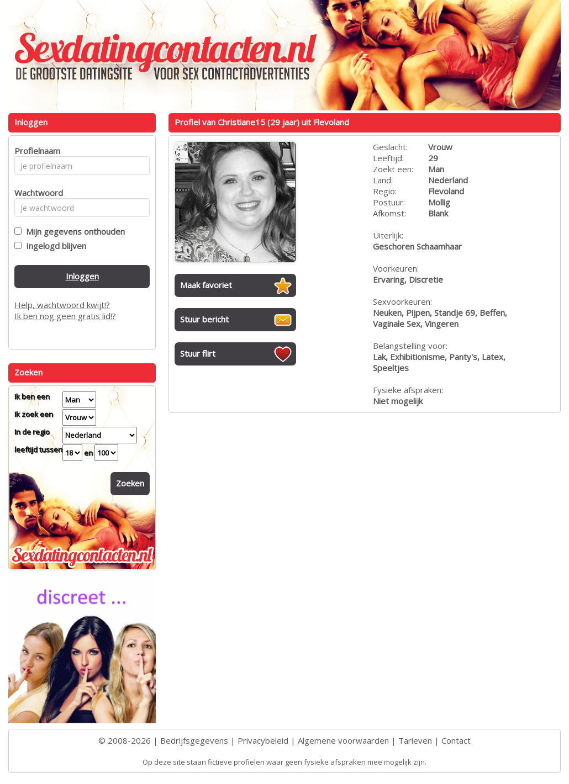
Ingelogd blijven (54, 245)
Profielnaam (35, 150)
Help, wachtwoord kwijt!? (62, 304)
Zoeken (130, 483)
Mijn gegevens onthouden (73, 231)
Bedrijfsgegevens (194, 740)
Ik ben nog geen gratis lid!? (65, 315)
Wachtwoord (35, 192)
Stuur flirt (197, 353)
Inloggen (82, 276)
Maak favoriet (206, 284)
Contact (456, 740)
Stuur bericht (204, 319)
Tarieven (415, 740)
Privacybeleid (263, 740)
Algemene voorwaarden (343, 740)
